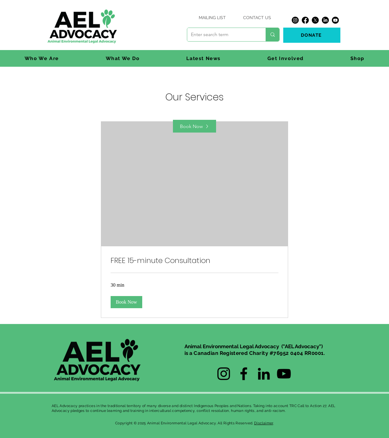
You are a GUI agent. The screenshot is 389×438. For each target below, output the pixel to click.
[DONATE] (311, 35)
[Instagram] (295, 20)
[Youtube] (335, 20)
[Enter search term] (222, 34)
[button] (41, 58)
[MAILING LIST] (212, 18)
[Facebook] (305, 20)
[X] (315, 20)
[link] (194, 260)
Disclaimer (263, 423)
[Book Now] (194, 126)
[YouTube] (283, 373)
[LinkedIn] (325, 20)
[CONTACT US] (257, 18)
